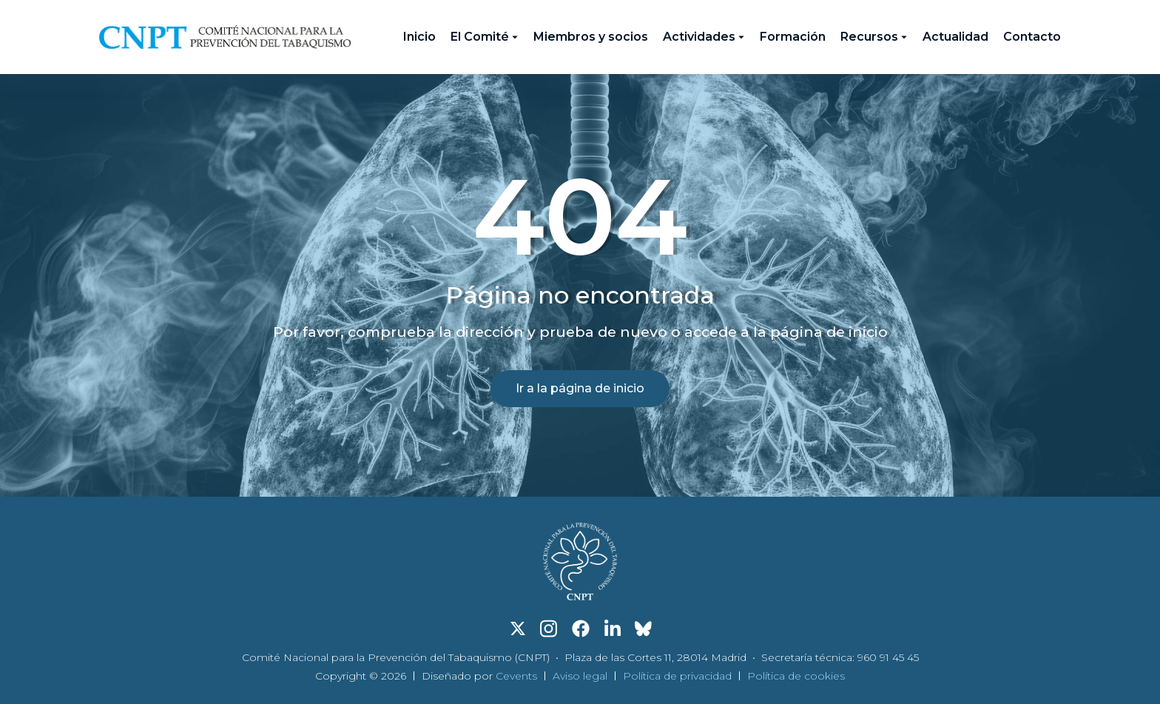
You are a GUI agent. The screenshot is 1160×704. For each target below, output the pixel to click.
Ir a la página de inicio (580, 388)
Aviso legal (580, 676)
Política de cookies (796, 676)
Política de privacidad (677, 676)
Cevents (516, 676)
